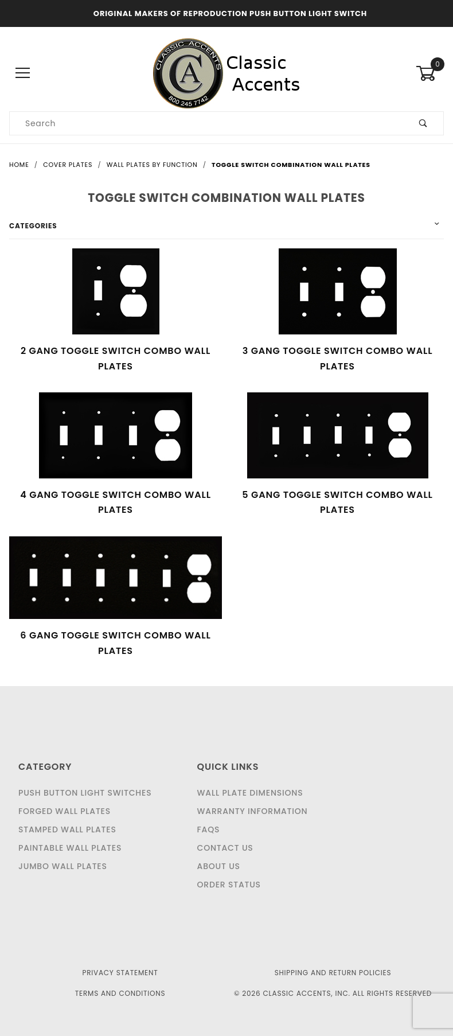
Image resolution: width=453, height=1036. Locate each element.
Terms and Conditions (120, 993)
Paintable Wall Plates (70, 848)
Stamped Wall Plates (67, 829)
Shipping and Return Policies (333, 972)
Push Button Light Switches (84, 793)
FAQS (208, 829)
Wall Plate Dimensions (250, 793)
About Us (218, 866)
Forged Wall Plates (64, 811)
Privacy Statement (120, 972)
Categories (33, 226)
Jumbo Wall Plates (62, 866)
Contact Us (225, 848)
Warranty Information (252, 811)
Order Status (229, 884)
